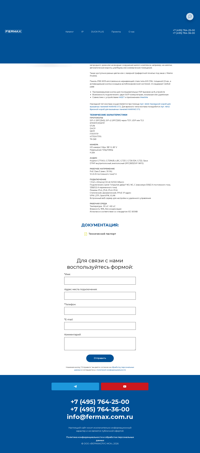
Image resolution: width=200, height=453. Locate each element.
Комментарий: (72, 334)
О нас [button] (132, 32)
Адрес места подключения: (80, 289)
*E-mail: (68, 319)
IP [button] (82, 32)
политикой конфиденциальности (111, 370)
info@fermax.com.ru (100, 416)
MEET (122, 97)
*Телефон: (70, 304)
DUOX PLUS (97, 32)
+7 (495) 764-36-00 (184, 33)
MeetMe (144, 97)
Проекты (116, 32)
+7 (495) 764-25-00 (184, 30)
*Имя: (67, 274)
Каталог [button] (70, 32)
